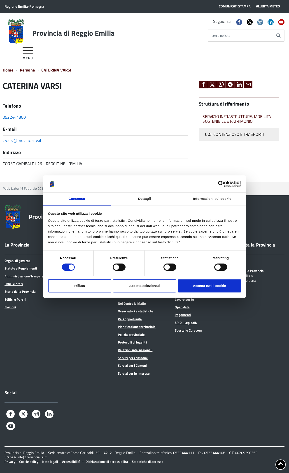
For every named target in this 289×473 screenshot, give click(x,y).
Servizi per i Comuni (132, 365)
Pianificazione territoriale (137, 326)
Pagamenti (183, 314)
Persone (27, 70)
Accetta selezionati (144, 286)
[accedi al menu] (28, 52)
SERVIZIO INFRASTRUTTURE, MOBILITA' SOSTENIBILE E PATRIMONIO (237, 118)
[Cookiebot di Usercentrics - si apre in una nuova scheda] (221, 183)
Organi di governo (17, 260)
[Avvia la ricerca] (278, 35)
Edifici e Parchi (15, 299)
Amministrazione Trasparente (26, 276)
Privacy (10, 461)
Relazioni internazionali (135, 350)
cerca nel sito (221, 35)
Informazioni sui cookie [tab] (212, 199)
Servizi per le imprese (134, 373)
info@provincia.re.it (32, 457)
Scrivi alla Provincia (249, 270)
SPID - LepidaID (186, 322)
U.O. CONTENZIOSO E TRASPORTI (234, 134)
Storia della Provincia (20, 291)
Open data (182, 307)
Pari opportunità (130, 319)
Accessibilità (71, 461)
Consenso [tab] (76, 199)
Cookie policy (28, 461)
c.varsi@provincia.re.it (22, 140)
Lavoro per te (184, 299)
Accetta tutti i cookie (209, 286)
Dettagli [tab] (144, 199)
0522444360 (14, 117)
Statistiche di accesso (147, 461)
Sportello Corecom (188, 330)
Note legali (50, 461)
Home (8, 70)
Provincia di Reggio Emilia (73, 33)
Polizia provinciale (131, 334)
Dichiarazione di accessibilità (107, 461)
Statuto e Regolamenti (21, 268)
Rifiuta (79, 286)
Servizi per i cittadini (133, 357)
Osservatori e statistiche (136, 311)
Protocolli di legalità (132, 342)
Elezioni (10, 307)
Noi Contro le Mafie (132, 303)
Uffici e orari (14, 283)
